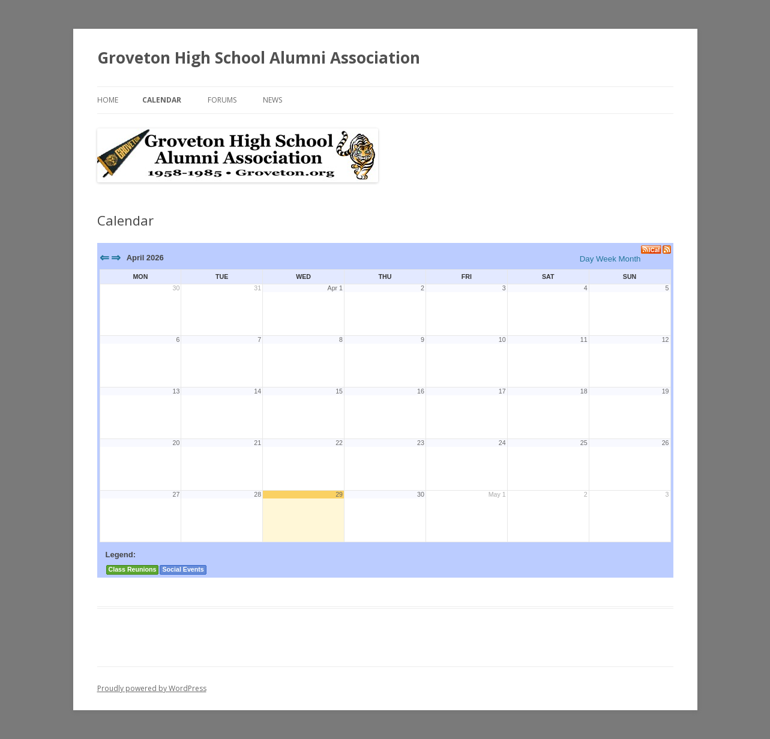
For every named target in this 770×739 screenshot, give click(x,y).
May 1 (497, 494)
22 (339, 442)
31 (257, 288)
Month (629, 258)
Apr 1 (335, 288)
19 (665, 391)
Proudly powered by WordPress (151, 688)
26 (665, 442)
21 (257, 442)
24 (502, 442)
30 (175, 288)
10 (502, 339)
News (272, 100)
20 (175, 442)
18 (584, 391)
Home (107, 100)
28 (257, 494)
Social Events (182, 569)
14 (257, 391)
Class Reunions (133, 569)
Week (606, 258)
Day (587, 258)
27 (175, 494)
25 (584, 442)
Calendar (161, 100)
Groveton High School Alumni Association (258, 57)
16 (420, 391)
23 (420, 442)
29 (339, 494)
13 (175, 391)
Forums (222, 100)
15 (339, 391)
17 (502, 391)
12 (665, 339)
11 (584, 339)
